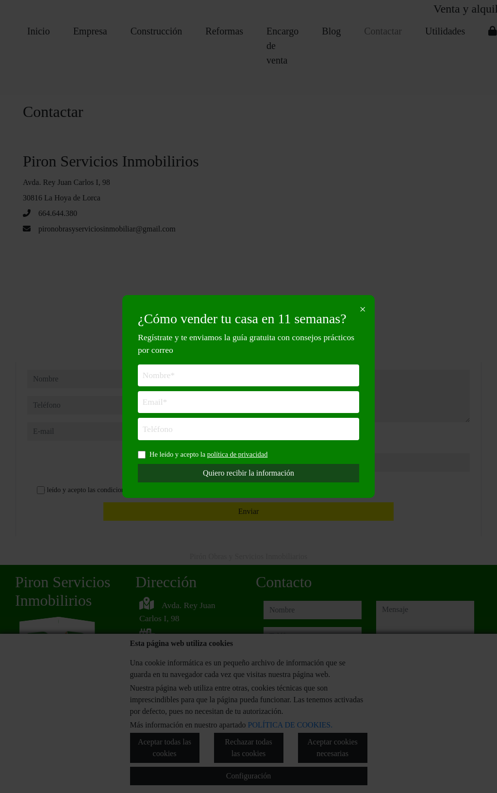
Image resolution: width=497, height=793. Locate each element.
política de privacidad (237, 454)
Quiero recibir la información (248, 473)
